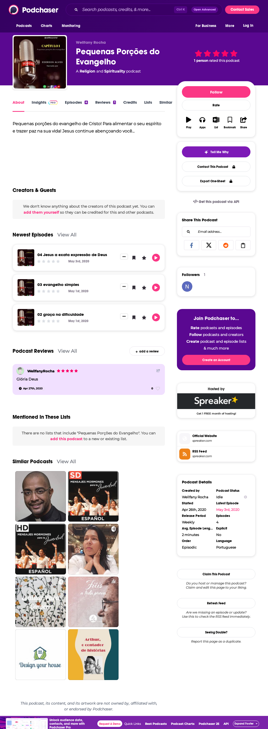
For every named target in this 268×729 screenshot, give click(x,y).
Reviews (105, 102)
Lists (148, 102)
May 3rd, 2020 (227, 509)
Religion (87, 71)
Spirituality (114, 71)
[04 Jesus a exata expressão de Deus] (26, 257)
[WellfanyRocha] (20, 371)
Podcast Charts (182, 724)
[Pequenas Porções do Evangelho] (40, 62)
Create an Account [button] (216, 360)
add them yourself (41, 212)
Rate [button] (216, 105)
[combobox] (144, 10)
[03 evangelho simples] (26, 287)
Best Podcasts (156, 724)
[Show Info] (245, 497)
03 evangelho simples (58, 284)
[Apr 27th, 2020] (30, 388)
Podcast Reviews (33, 351)
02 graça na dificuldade (60, 314)
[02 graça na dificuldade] (26, 317)
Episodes (76, 102)
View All (66, 235)
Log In (248, 25)
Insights (45, 102)
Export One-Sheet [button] (216, 181)
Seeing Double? (216, 632)
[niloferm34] (187, 286)
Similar (165, 102)
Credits (130, 102)
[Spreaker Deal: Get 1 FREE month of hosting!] (216, 404)
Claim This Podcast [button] (216, 574)
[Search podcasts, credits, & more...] (127, 9)
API (226, 724)
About (18, 102)
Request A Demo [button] (110, 724)
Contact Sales (242, 9)
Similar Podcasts (33, 461)
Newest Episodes (33, 234)
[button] (25, 26)
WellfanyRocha (40, 371)
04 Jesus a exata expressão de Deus (72, 254)
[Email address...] (216, 232)
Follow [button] (216, 92)
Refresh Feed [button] (216, 603)
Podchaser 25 (209, 724)
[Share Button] (158, 370)
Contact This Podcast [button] (216, 167)
